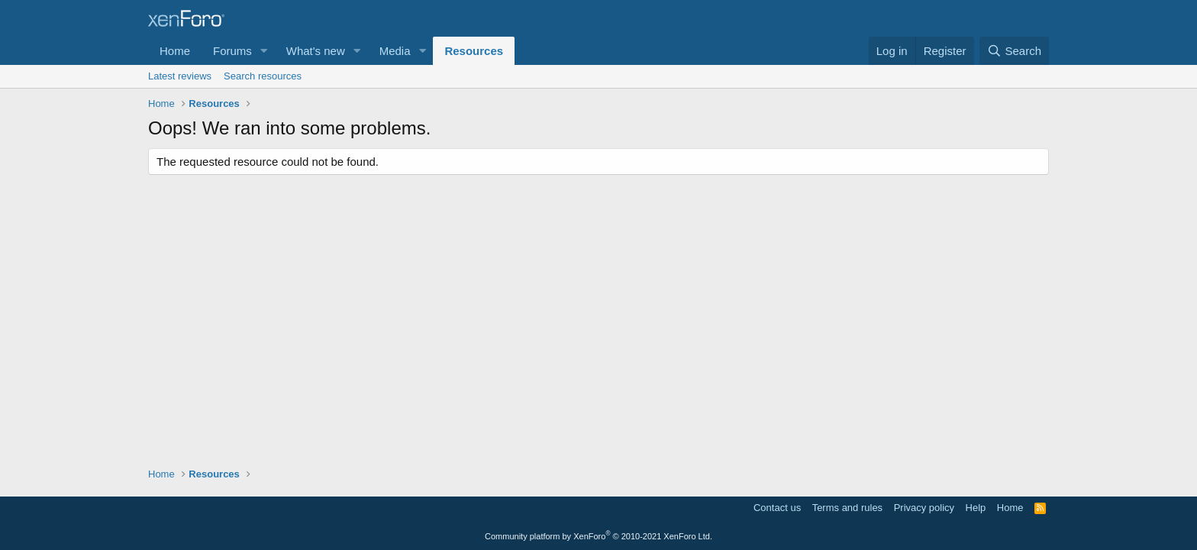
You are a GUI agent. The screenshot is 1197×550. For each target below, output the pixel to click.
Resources (473, 50)
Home (175, 50)
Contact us (777, 507)
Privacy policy (924, 507)
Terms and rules (847, 507)
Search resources (263, 76)
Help (976, 507)
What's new (315, 50)
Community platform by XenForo (598, 536)
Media (395, 50)
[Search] (1014, 51)
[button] (264, 51)
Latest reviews (179, 76)
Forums (232, 50)
